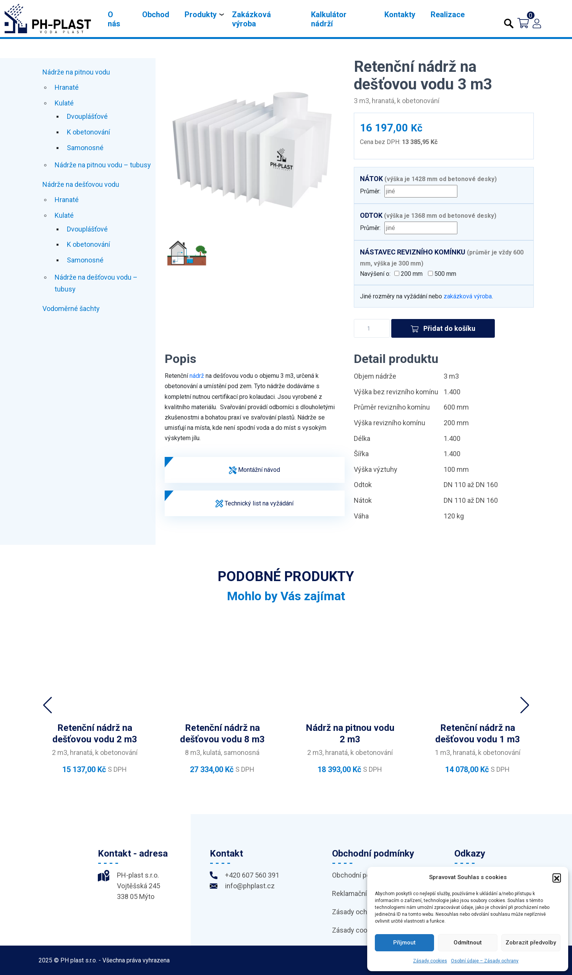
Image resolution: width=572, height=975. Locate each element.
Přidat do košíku (443, 328)
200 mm (409, 273)
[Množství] (372, 328)
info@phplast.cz (250, 886)
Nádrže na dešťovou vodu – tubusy (96, 283)
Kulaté (64, 103)
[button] (557, 877)
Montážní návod (254, 470)
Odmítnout (468, 942)
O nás (114, 19)
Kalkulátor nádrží (329, 19)
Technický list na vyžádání (254, 504)
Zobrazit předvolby (531, 942)
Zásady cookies (430, 961)
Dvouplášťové (87, 116)
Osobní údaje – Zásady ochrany (485, 961)
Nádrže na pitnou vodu (76, 72)
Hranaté (67, 87)
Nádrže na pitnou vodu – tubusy (103, 165)
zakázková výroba (468, 296)
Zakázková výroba (251, 19)
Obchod (155, 14)
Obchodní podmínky (362, 875)
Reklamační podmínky (365, 893)
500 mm (443, 273)
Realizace (448, 14)
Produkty (201, 14)
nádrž (197, 375)
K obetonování (88, 132)
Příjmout (404, 942)
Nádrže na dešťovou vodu (80, 184)
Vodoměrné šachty (71, 308)
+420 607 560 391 (252, 875)
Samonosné (85, 148)
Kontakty (399, 14)
